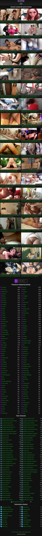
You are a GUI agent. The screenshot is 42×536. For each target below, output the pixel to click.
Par (24, 345)
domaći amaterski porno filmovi (9, 459)
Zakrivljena (25, 385)
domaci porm (5, 484)
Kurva (3, 328)
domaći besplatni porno (28, 463)
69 (23, 381)
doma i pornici (5, 435)
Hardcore (4, 289)
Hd (23, 300)
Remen (25, 357)
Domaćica (4, 366)
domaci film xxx (5, 469)
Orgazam (4, 398)
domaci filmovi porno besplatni (30, 472)
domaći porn (26, 484)
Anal (24, 315)
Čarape (4, 317)
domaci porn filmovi (6, 487)
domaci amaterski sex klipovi (30, 461)
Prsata (3, 296)
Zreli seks (25, 511)
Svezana (4, 392)
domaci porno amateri (7, 499)
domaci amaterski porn (7, 455)
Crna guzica (5, 396)
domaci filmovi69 (27, 474)
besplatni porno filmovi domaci (9, 433)
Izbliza (3, 349)
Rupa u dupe (26, 372)
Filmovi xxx (25, 513)
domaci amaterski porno (28, 457)
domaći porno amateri (28, 499)
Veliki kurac (5, 338)
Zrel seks (4, 520)
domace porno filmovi (7, 444)
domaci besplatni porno (7, 465)
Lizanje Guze (26, 383)
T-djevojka (25, 404)
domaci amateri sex (27, 452)
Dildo (3, 353)
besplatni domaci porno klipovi (9, 431)
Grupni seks (26, 370)
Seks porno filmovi (6, 507)
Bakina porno (5, 513)
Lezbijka (4, 343)
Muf (3, 377)
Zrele (3, 394)
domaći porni (5, 489)
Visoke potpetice (6, 375)
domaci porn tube (27, 487)
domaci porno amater (28, 497)
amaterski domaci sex (7, 423)
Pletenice (4, 402)
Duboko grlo (5, 321)
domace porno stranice (28, 448)
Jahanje (4, 294)
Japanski (25, 330)
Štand (3, 336)
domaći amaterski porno (7, 457)
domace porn (5, 442)
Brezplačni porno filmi (7, 511)
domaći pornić (26, 491)
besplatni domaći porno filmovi (30, 429)
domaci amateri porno (7, 452)
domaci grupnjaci (27, 478)
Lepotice (4, 304)
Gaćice (24, 319)
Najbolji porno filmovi (7, 515)
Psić (24, 294)
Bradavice (25, 394)
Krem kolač (4, 370)
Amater (25, 311)
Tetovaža (4, 347)
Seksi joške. (26, 524)
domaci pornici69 (6, 495)
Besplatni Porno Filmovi (7, 509)
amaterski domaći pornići (8, 418)
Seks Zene (4, 526)
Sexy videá (4, 518)
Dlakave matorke (27, 526)
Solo (24, 334)
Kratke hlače (5, 357)
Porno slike (4, 524)
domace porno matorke (7, 446)
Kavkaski (25, 351)
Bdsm (3, 379)
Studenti (25, 360)
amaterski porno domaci (28, 423)
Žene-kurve (25, 353)
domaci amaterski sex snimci (9, 463)
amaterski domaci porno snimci (30, 420)
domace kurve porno (7, 440)
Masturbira (25, 349)
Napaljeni (4, 325)
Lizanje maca (26, 308)
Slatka (24, 304)
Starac (3, 385)
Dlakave (25, 328)
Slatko (24, 332)
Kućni (21, 1)
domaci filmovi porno (7, 472)
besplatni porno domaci (28, 431)
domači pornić (5, 491)
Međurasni (25, 347)
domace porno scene (28, 446)
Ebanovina (25, 368)
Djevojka (25, 325)
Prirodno (25, 336)
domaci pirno (26, 482)
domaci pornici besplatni (28, 493)
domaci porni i (26, 489)
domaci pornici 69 (6, 493)
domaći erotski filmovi (28, 467)
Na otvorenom (5, 334)
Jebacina (25, 518)
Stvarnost (4, 364)
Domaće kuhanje (27, 340)
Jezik (3, 406)
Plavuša (4, 298)
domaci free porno (6, 476)
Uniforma (25, 411)
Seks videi (4, 522)
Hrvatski (25, 355)
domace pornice (27, 442)
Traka (3, 311)
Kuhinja (25, 409)
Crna (3, 340)
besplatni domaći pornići (28, 427)
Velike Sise (25, 302)
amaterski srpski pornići (7, 425)
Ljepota (4, 319)
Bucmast (25, 406)
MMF (3, 355)
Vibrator (4, 368)
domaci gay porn (27, 476)
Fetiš (24, 413)
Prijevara (4, 372)
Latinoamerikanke (27, 375)
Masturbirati (26, 313)
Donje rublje (5, 332)
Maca (24, 289)
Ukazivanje (4, 330)
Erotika (24, 362)
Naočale (25, 389)
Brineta (24, 287)
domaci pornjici (26, 495)
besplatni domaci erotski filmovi (30, 425)
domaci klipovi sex (6, 480)
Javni (24, 400)
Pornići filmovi (26, 522)
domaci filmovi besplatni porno (30, 469)
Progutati (4, 362)
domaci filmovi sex (6, 474)
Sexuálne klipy (26, 509)
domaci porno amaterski (18, 501)
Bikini (3, 387)
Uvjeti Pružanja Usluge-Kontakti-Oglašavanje (21, 532)
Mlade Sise (4, 291)
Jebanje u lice (26, 364)
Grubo (3, 409)
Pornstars (4, 345)
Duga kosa (25, 392)
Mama (3, 308)
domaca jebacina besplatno (29, 435)
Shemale (4, 404)
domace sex (26, 450)
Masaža (25, 377)
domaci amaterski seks (28, 459)
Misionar (4, 300)
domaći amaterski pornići (29, 455)
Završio (4, 306)
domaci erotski (5, 467)
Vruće (24, 323)
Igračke (25, 321)
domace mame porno (28, 440)
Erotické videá (26, 515)
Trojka (3, 315)
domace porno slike (6, 448)
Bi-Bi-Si (4, 351)
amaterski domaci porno (28, 418)
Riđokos (25, 338)
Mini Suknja (26, 387)
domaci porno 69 (6, 497)
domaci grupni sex (6, 478)
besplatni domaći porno (7, 429)
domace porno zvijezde (7, 450)
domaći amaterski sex (7, 461)
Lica (24, 317)
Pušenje (4, 287)
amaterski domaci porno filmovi (9, 420)
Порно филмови (27, 520)
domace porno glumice (28, 444)
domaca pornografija (28, 437)
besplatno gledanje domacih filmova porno (30, 433)
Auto (3, 411)
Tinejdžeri (25, 296)
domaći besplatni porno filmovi (30, 465)
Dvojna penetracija (6, 381)
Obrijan (25, 298)
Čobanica (4, 302)
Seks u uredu (5, 400)
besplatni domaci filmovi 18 (8, 427)
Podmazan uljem (27, 366)
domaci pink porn (6, 482)
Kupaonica (25, 396)
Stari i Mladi (5, 383)
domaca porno (5, 437)
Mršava (4, 323)
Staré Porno (26, 507)
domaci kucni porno (27, 480)
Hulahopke (4, 413)
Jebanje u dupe (26, 343)
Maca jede (25, 379)
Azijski (3, 313)
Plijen (24, 306)
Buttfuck (25, 291)
